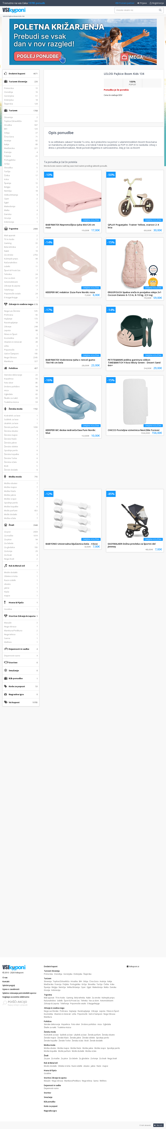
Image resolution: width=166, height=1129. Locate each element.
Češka (106, 984)
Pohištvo (13, 368)
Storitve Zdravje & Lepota (22, 616)
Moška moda (15, 476)
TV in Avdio (60, 997)
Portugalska (75, 984)
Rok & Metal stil (17, 565)
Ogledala (107, 1024)
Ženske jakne (75, 1037)
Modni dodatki (50, 1066)
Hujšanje (72, 1011)
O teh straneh (145, 1125)
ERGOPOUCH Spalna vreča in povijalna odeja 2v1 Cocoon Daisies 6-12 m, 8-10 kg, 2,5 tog (134, 293)
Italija (109, 981)
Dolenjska (78, 974)
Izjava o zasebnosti (10, 989)
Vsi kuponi (14, 702)
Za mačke (55, 1058)
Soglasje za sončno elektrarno (15, 997)
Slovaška (91, 984)
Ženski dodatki (96, 1040)
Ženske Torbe (65, 1040)
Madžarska (48, 984)
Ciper (83, 987)
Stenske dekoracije (52, 1024)
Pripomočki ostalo (78, 1003)
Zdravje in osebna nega (21, 304)
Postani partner (125, 3)
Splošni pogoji (8, 985)
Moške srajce (100, 1048)
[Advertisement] (20, 757)
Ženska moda (15, 408)
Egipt (89, 987)
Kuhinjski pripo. (108, 997)
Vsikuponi (19, 972)
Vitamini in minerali (62, 1014)
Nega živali (112, 1058)
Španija (47, 987)
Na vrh (158, 1125)
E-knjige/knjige (93, 1003)
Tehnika (84, 1000)
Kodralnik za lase (51, 1034)
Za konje (94, 1058)
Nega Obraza (109, 1014)
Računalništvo (50, 1000)
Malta (106, 987)
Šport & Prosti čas (72, 1000)
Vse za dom (94, 1000)
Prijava (142, 3)
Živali (11, 525)
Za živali (102, 1058)
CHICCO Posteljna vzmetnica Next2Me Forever (134, 430)
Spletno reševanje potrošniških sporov (19, 993)
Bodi (86, 1040)
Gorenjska (67, 974)
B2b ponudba (16, 678)
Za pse (47, 1058)
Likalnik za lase (80, 1034)
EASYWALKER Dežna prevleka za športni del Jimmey (132, 545)
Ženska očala (77, 1040)
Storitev (13, 662)
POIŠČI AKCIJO (17, 1002)
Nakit (88, 997)
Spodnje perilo (102, 1037)
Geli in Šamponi (95, 1014)
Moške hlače (75, 1048)
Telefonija (64, 1003)
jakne (93, 1066)
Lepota (102, 1011)
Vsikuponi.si (133, 966)
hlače (99, 1066)
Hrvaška (74, 981)
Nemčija (62, 987)
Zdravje (94, 1011)
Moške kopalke (50, 1051)
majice (105, 1066)
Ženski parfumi (94, 1034)
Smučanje (14, 670)
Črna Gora (93, 981)
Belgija (54, 987)
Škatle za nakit (50, 1027)
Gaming (69, 997)
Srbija (85, 981)
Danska (113, 987)
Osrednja (58, 974)
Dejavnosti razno (51, 1088)
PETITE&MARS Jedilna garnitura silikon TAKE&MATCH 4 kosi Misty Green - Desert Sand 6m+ (134, 362)
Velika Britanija (73, 987)
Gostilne (47, 1073)
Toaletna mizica (64, 1027)
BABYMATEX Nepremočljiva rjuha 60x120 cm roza (70, 226)
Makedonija (97, 987)
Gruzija (47, 990)
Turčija (99, 984)
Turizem (13, 110)
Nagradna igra (16, 694)
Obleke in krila (64, 1066)
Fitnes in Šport (113, 1011)
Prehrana (64, 1011)
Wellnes (103, 1080)
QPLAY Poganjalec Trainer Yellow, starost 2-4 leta (133, 226)
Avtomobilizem (106, 1000)
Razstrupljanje (84, 1011)
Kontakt (6, 981)
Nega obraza (57, 1080)
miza (100, 1024)
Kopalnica (65, 1024)
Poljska (66, 984)
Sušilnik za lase (66, 1034)
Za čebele (73, 1058)
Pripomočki (82, 1014)
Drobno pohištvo (88, 1024)
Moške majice (63, 1048)
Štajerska (87, 974)
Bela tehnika (79, 997)
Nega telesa (87, 1080)
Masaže (47, 1080)
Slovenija (48, 981)
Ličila (74, 1014)
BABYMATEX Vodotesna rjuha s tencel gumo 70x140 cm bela (70, 361)
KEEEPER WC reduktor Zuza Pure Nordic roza (70, 292)
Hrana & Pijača (16, 602)
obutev (86, 1066)
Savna (95, 1080)
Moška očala (90, 1051)
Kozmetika (48, 1014)
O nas (5, 977)
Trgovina (13, 228)
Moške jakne (87, 1048)
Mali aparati (49, 997)
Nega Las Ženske (51, 1011)
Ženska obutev (108, 1034)
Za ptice (64, 1058)
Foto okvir (75, 1024)
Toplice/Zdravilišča (61, 981)
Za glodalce (84, 1058)
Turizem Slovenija (18, 81)
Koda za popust (17, 686)
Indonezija (55, 990)
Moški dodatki (78, 1051)
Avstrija (103, 981)
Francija (58, 984)
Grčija (84, 984)
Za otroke (96, 997)
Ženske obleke (88, 1037)
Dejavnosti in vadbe (19, 649)
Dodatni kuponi (17, 73)
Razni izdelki (77, 1066)
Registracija (157, 3)
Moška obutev (50, 1048)
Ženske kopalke (50, 1040)
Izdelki (60, 1000)
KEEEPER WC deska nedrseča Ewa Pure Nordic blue (71, 431)
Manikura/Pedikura (72, 1080)
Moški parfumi (64, 1051)
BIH (80, 981)
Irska (112, 984)
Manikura (48, 1017)
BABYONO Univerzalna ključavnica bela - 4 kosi (72, 543)
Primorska (48, 974)
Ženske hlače (63, 1037)
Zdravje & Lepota (51, 1003)
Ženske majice (50, 1037)
